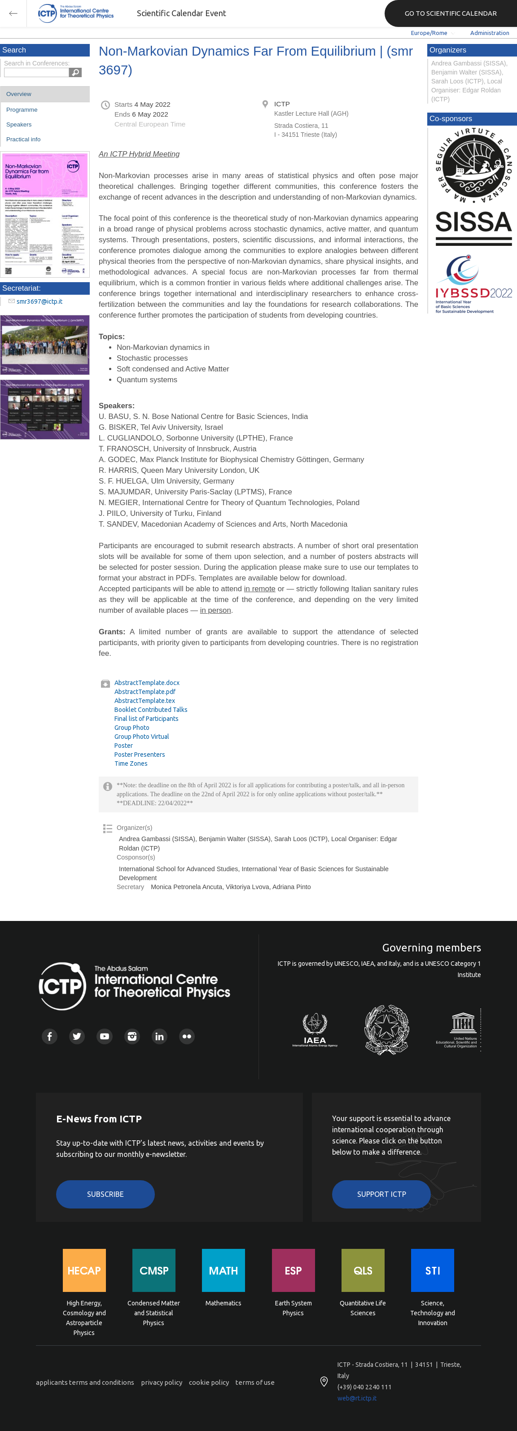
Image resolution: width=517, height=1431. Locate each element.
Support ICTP (381, 1194)
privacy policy (161, 1382)
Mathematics (223, 1303)
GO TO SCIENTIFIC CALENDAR (451, 13)
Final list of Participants (146, 718)
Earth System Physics (293, 1308)
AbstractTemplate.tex (144, 700)
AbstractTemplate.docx (147, 682)
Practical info (23, 139)
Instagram (132, 1036)
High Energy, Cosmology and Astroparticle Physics (84, 1312)
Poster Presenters (139, 754)
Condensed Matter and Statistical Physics (153, 1312)
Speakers (18, 124)
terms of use (255, 1382)
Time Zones (131, 763)
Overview (18, 94)
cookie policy (209, 1382)
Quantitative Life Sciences (363, 1308)
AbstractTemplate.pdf (144, 691)
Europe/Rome (429, 33)
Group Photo (131, 727)
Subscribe (105, 1194)
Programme (22, 109)
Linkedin (159, 1036)
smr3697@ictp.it (39, 301)
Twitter (77, 1036)
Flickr (187, 1036)
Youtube (104, 1036)
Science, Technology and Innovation (432, 1312)
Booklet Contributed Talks (151, 709)
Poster (123, 745)
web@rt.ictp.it (357, 1398)
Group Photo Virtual (141, 736)
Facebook (49, 1036)
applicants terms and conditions (85, 1382)
